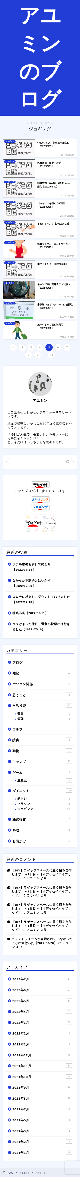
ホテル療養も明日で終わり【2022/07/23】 (31, 567)
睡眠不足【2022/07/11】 (30, 613)
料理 (42, 830)
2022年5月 (42, 1001)
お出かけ (42, 841)
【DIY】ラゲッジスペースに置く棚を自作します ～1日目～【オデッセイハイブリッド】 (42, 874)
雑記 (42, 673)
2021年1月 (42, 1152)
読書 (42, 740)
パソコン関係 (42, 684)
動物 (42, 750)
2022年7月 (42, 979)
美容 (44, 714)
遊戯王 (44, 780)
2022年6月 (42, 990)
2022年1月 (42, 1044)
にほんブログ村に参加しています (40, 489)
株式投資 (42, 819)
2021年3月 (42, 1131)
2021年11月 (42, 1065)
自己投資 (42, 705)
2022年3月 (42, 1022)
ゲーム (42, 772)
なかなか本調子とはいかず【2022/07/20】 (31, 583)
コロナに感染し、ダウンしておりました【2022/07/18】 (41, 599)
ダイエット (42, 790)
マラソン (44, 804)
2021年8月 (42, 1098)
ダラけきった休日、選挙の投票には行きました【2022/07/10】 (41, 626)
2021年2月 (42, 1141)
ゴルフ (42, 729)
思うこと (42, 695)
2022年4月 (42, 1011)
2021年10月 (42, 1076)
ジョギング (44, 809)
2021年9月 (42, 1087)
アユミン (33, 878)
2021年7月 (42, 1109)
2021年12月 (42, 1055)
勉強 (44, 719)
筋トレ (44, 799)
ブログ (42, 662)
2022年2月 (42, 1033)
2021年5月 (42, 1120)
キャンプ (42, 761)
